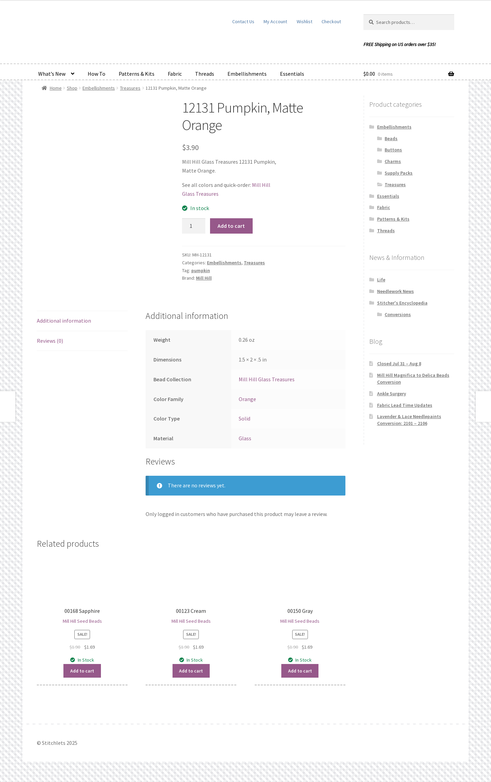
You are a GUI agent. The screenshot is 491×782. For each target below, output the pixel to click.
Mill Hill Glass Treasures (267, 379)
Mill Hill (204, 278)
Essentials (292, 73)
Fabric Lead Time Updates (404, 405)
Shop (72, 88)
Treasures (130, 88)
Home (56, 88)
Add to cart (231, 225)
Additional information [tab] (64, 320)
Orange (247, 399)
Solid (244, 418)
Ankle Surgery (391, 393)
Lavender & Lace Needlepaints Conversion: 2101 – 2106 (409, 419)
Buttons (393, 150)
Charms (393, 161)
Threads (204, 73)
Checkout (331, 21)
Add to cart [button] (82, 671)
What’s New (51, 73)
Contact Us (243, 21)
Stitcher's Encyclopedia (402, 303)
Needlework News (395, 291)
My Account (275, 21)
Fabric (175, 73)
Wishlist (304, 21)
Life (381, 280)
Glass (245, 438)
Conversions (398, 314)
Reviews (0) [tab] (50, 340)
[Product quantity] (193, 226)
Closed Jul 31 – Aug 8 (399, 363)
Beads (391, 138)
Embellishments (247, 73)
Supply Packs (399, 173)
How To (96, 73)
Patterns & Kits (136, 73)
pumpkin (200, 270)
